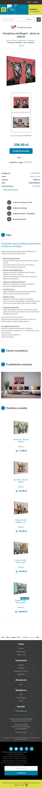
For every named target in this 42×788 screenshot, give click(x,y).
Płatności (21, 668)
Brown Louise (35, 177)
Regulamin (21, 674)
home (9, 40)
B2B (21, 695)
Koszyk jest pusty (21, 27)
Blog (21, 684)
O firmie (21, 648)
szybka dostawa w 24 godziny (21, 214)
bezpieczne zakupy (17, 208)
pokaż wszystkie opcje (10, 189)
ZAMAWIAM (21, 773)
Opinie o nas (21, 655)
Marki (21, 701)
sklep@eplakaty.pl (21, 711)
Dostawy (21, 665)
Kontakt (21, 707)
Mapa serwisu (21, 652)
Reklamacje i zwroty (21, 671)
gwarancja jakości (16, 219)
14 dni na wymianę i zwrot (19, 202)
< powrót (21, 46)
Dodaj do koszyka (21, 151)
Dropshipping (21, 698)
